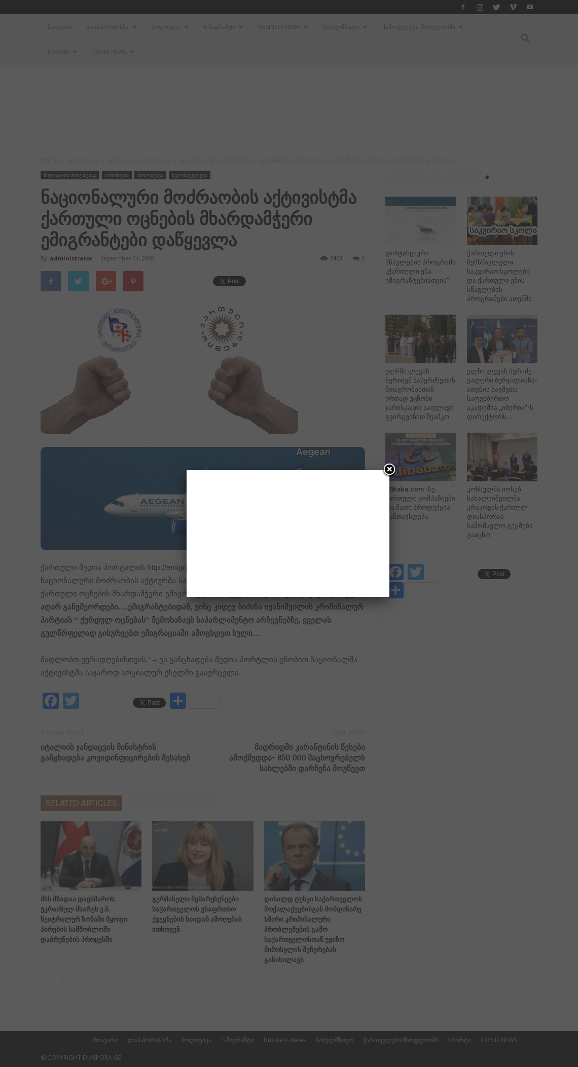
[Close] (389, 470)
